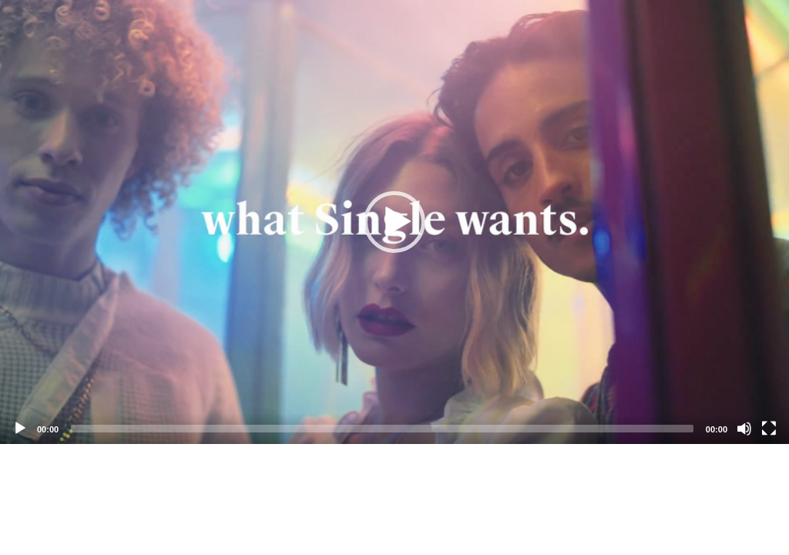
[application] (394, 222)
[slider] (382, 428)
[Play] (20, 428)
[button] (394, 222)
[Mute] (744, 428)
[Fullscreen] (769, 428)
